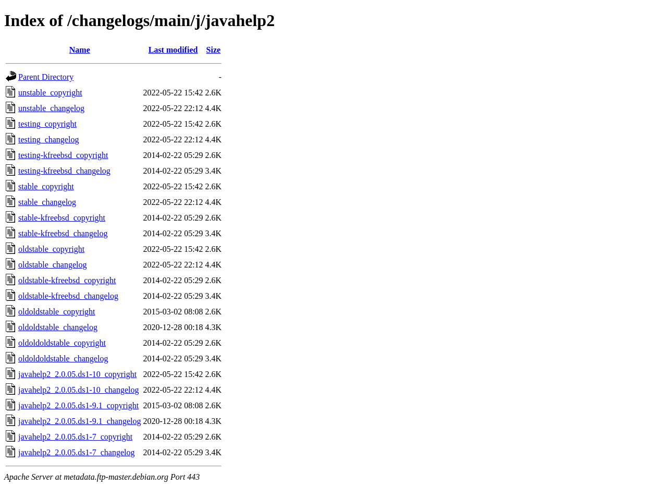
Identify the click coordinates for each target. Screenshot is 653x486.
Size (213, 49)
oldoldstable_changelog (57, 327)
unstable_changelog (51, 108)
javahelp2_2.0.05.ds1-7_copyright (75, 436)
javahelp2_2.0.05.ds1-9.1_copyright (78, 405)
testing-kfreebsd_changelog (64, 170)
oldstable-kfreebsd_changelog (68, 295)
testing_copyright (47, 123)
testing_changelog (48, 139)
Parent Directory (45, 76)
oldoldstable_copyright (56, 311)
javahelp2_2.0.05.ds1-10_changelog (78, 389)
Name (79, 49)
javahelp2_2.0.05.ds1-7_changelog (76, 452)
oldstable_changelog (52, 264)
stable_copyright (46, 186)
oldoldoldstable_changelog (63, 358)
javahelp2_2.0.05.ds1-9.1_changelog (79, 421)
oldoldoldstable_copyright (62, 342)
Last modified (173, 49)
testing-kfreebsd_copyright (63, 155)
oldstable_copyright (51, 249)
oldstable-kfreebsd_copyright (67, 280)
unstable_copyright (50, 92)
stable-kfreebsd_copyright (61, 217)
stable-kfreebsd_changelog (62, 233)
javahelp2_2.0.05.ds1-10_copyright (77, 374)
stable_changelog (47, 202)
